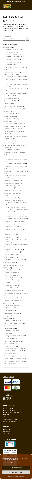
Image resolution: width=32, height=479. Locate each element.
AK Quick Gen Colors (10, 257)
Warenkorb (7, 432)
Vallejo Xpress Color (10, 364)
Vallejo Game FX (10, 338)
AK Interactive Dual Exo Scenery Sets (16, 218)
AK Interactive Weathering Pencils (14, 249)
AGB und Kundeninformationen (13, 412)
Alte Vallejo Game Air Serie (12, 49)
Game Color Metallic (11, 330)
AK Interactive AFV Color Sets (12, 183)
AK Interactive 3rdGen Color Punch (15, 163)
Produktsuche (7, 36)
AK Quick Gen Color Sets (11, 254)
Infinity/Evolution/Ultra (11, 119)
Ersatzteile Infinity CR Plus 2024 (13, 129)
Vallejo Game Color (10, 328)
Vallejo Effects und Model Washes (14, 323)
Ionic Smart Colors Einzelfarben (13, 56)
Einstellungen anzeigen (16, 472)
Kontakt (6, 414)
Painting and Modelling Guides (13, 290)
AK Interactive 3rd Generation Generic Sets (16, 171)
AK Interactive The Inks (11, 237)
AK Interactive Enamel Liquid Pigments (15, 221)
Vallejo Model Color (10, 346)
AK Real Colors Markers (9, 262)
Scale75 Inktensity (10, 310)
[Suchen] (27, 39)
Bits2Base (7, 282)
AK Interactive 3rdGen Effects (13, 180)
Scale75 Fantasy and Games (12, 305)
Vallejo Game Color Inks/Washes (15, 336)
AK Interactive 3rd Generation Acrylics (15, 157)
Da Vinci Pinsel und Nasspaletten (12, 265)
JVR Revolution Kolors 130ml (12, 59)
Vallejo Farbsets (9, 326)
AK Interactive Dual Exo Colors (13, 214)
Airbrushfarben (7, 47)
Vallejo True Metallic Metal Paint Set (14, 358)
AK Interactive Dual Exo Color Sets (15, 216)
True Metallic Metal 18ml (11, 320)
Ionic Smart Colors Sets (12, 54)
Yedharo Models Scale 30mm (13, 298)
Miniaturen (6, 268)
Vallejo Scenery (9, 356)
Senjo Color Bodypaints (11, 98)
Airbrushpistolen (7, 111)
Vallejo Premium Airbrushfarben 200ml (15, 109)
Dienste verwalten (15, 463)
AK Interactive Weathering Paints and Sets (16, 244)
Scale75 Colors (7, 303)
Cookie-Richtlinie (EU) (10, 421)
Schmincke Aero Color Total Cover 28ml (17, 89)
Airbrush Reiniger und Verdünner (14, 126)
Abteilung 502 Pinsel (11, 149)
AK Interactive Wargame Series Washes (16, 202)
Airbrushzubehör (8, 121)
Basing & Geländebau (10, 275)
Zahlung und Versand (10, 410)
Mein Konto (7, 429)
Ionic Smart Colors (10, 52)
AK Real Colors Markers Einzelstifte (14, 260)
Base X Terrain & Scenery (13, 277)
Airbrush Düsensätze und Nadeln (14, 123)
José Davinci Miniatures (11, 285)
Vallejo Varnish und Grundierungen (14, 361)
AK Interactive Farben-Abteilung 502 (13, 145)
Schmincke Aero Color (11, 74)
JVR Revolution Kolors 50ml (12, 62)
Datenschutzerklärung (13, 476)
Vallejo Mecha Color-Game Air (13, 341)
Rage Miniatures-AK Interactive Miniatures (16, 293)
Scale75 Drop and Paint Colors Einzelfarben (17, 67)
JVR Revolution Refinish (11, 65)
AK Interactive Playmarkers (12, 226)
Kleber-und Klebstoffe (11, 288)
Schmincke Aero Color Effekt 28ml (15, 77)
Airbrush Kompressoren (11, 113)
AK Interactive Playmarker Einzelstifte (15, 224)
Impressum (22, 476)
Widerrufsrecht (8, 408)
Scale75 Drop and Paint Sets (12, 72)
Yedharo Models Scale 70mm (13, 300)
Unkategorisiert (7, 316)
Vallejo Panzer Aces (10, 353)
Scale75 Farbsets (9, 308)
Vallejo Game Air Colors (11, 101)
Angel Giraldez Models (11, 272)
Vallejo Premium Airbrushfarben (13, 106)
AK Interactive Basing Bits (12, 190)
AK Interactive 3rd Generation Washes (16, 159)
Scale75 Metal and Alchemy (12, 313)
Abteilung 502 (8, 147)
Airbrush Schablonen (10, 116)
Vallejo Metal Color (10, 344)
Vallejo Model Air (9, 103)
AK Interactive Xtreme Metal (12, 252)
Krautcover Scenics (11, 280)
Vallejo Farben (7, 318)
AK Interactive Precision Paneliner (14, 229)
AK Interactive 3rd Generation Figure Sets (16, 166)
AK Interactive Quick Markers (13, 232)
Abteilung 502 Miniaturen (12, 270)
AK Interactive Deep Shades (12, 193)
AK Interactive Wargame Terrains (15, 207)
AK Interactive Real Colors (12, 234)
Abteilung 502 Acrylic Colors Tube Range (16, 152)
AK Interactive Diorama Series (13, 200)
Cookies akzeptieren (16, 467)
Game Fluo (9, 333)
